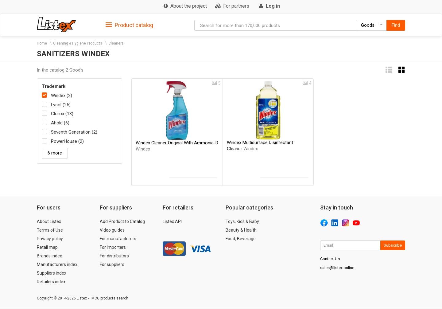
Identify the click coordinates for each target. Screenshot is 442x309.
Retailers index (51, 281)
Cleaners (116, 43)
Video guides (112, 230)
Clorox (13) (62, 113)
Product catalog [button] (129, 25)
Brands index (49, 255)
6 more (55, 153)
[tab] (129, 24)
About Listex (49, 221)
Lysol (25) (61, 105)
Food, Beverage (241, 238)
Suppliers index (51, 273)
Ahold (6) (60, 123)
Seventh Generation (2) (74, 132)
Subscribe (393, 245)
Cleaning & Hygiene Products (77, 43)
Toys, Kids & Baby (242, 221)
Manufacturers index (57, 264)
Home (42, 43)
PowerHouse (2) (67, 141)
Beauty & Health (241, 230)
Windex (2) (61, 95)
